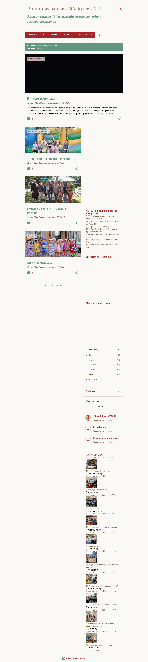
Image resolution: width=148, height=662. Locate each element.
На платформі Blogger (74, 658)
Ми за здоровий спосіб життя (99, 471)
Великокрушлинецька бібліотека (100, 457)
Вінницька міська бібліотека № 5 (64, 9)
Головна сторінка (35, 35)
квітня (91, 360)
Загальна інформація (59, 35)
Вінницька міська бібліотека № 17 (101, 610)
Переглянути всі (34, 49)
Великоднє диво (93, 508)
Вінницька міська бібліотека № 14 (101, 551)
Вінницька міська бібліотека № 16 (101, 591)
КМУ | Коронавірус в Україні (99, 226)
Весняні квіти (92, 546)
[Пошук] (121, 9)
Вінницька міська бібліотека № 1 (100, 476)
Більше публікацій (53, 286)
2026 (88, 355)
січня (91, 374)
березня (92, 365)
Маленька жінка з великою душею (101, 527)
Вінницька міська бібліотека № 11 (101, 495)
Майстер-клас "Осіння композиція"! (102, 586)
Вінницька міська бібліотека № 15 (101, 572)
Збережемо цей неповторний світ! (101, 605)
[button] (119, 119)
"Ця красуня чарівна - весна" (99, 645)
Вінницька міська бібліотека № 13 (101, 532)
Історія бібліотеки (84, 35)
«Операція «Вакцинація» (96, 490)
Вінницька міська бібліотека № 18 (101, 631)
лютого (92, 369)
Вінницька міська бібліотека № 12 (101, 514)
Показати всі (93, 650)
